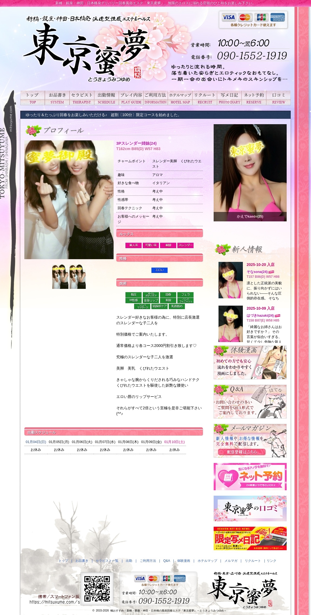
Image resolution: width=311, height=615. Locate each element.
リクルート (204, 97)
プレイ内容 (131, 97)
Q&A (166, 561)
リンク (271, 561)
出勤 (106, 97)
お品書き (57, 97)
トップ (32, 97)
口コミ (278, 97)
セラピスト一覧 (82, 97)
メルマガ (230, 561)
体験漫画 (183, 561)
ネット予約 (253, 97)
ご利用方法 (155, 97)
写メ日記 (229, 97)
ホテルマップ (180, 97)
